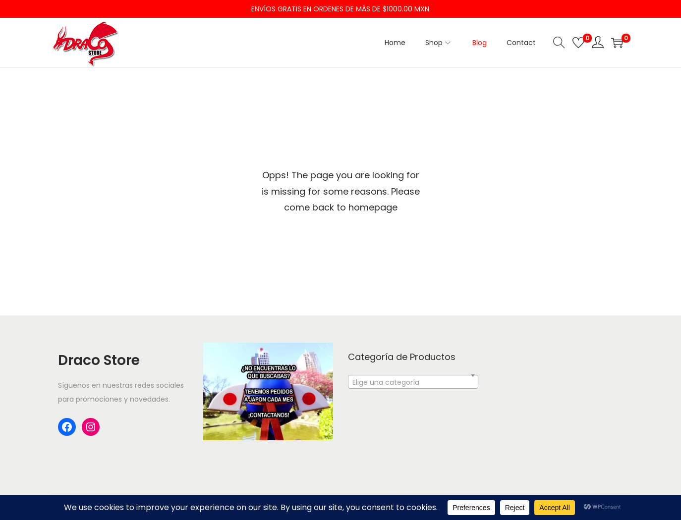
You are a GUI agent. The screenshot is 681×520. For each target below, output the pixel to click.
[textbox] (413, 387)
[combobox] (413, 382)
